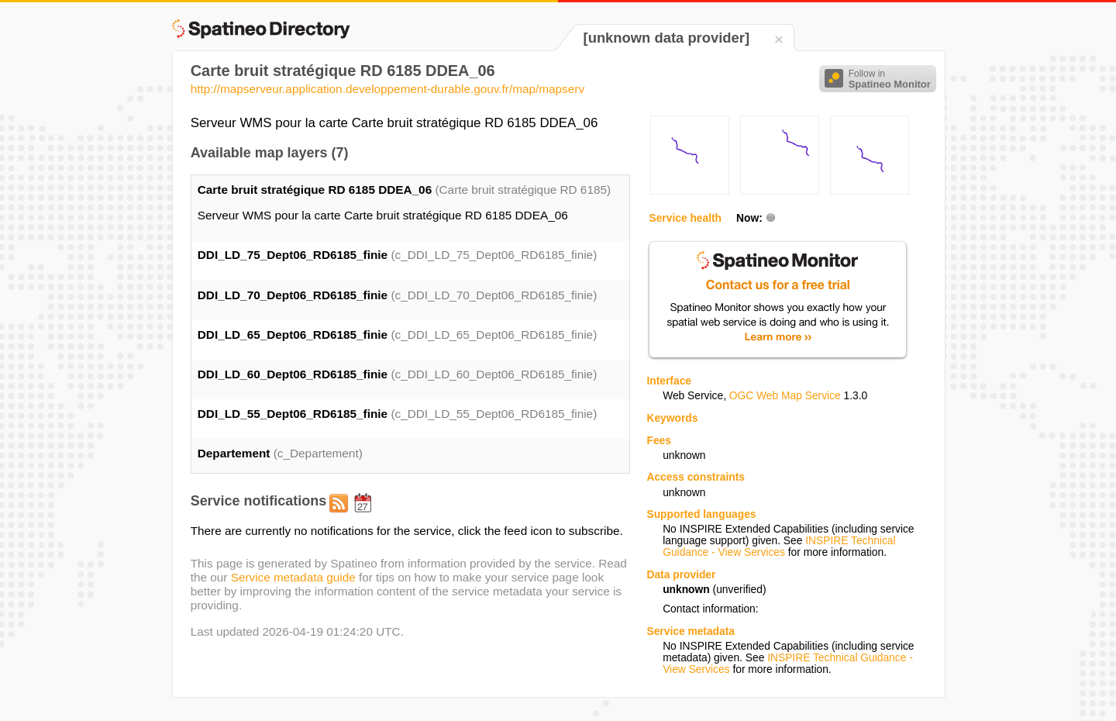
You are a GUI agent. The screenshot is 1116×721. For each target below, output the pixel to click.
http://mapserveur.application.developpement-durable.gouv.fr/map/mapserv (387, 88)
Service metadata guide (293, 577)
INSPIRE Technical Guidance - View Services (779, 546)
